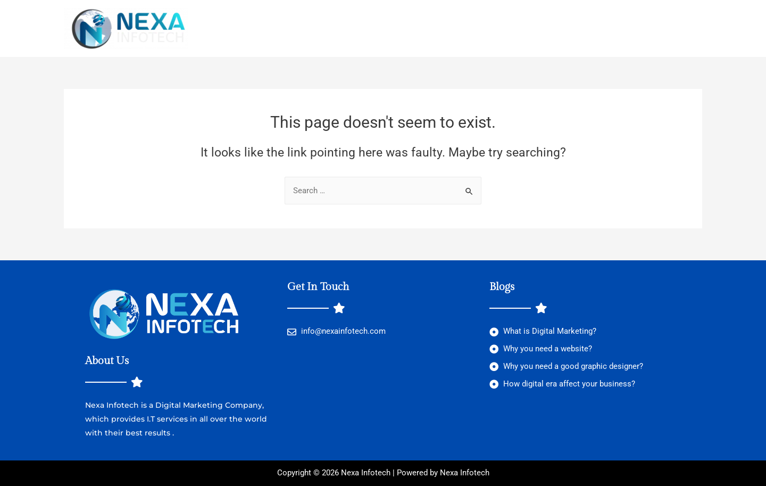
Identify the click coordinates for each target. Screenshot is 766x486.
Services (334, 28)
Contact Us (451, 28)
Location (272, 28)
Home (219, 28)
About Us (392, 28)
